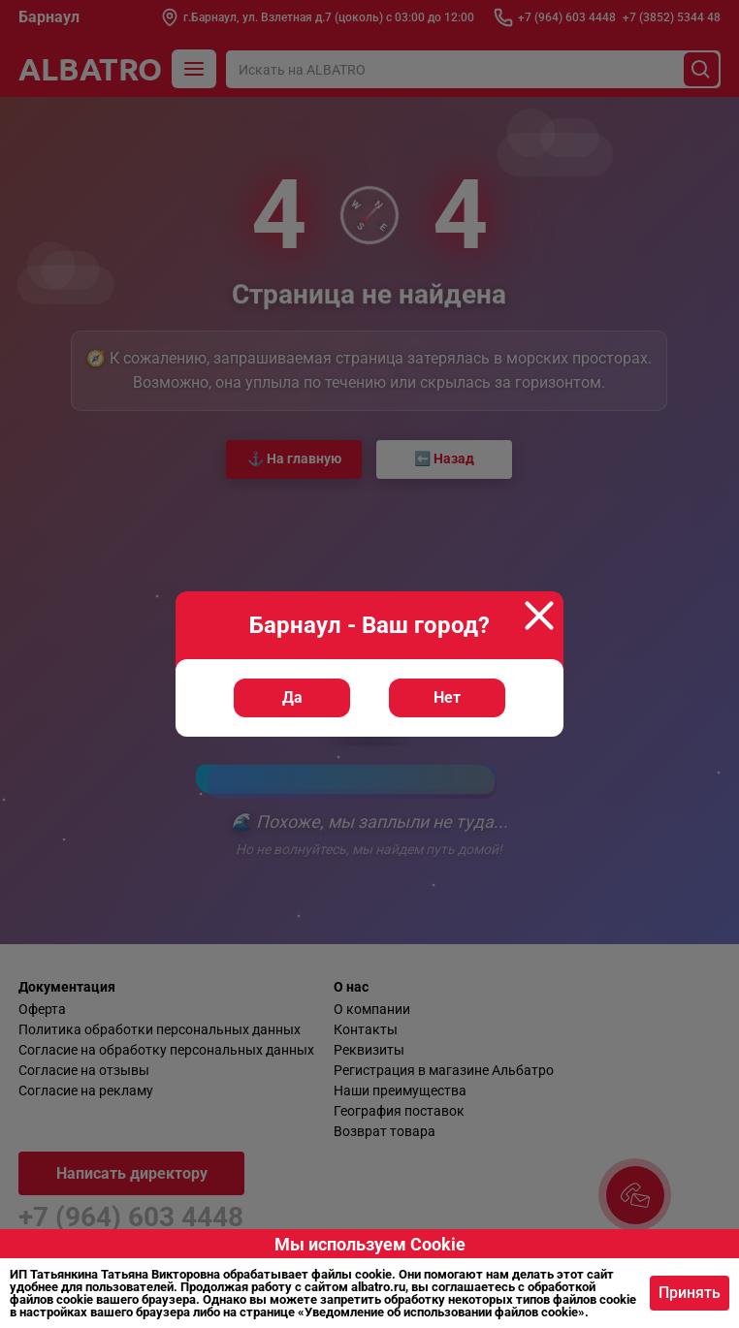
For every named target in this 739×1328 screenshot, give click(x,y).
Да (292, 697)
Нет (447, 697)
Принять (690, 1292)
